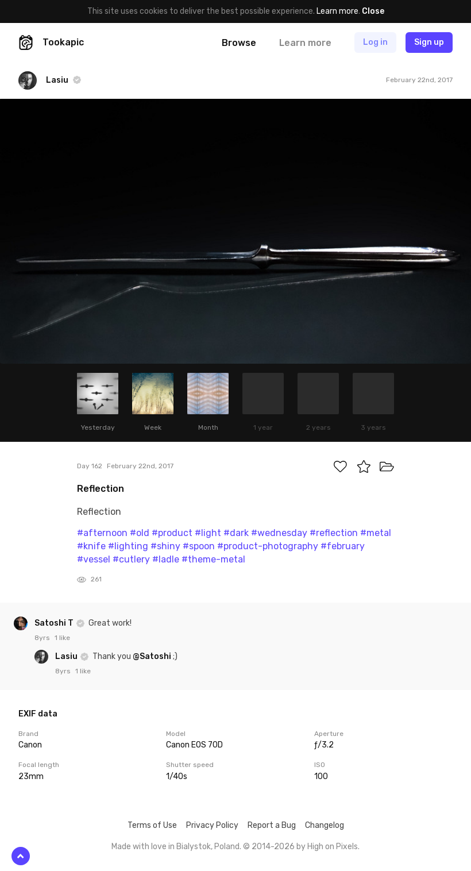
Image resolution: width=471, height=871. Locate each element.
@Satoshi (152, 656)
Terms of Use (152, 825)
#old (139, 532)
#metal (375, 532)
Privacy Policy (212, 825)
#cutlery (131, 559)
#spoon (199, 546)
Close (373, 11)
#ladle (165, 559)
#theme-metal (213, 559)
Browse (239, 42)
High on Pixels (332, 846)
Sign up (429, 42)
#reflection (334, 532)
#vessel (93, 559)
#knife (91, 546)
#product (172, 532)
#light (208, 532)
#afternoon (102, 532)
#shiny (165, 546)
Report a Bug (272, 825)
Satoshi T (54, 623)
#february (343, 546)
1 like (62, 638)
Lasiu (67, 656)
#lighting (128, 546)
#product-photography (267, 546)
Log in (375, 42)
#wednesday (279, 532)
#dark (236, 532)
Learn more (337, 11)
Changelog (324, 825)
